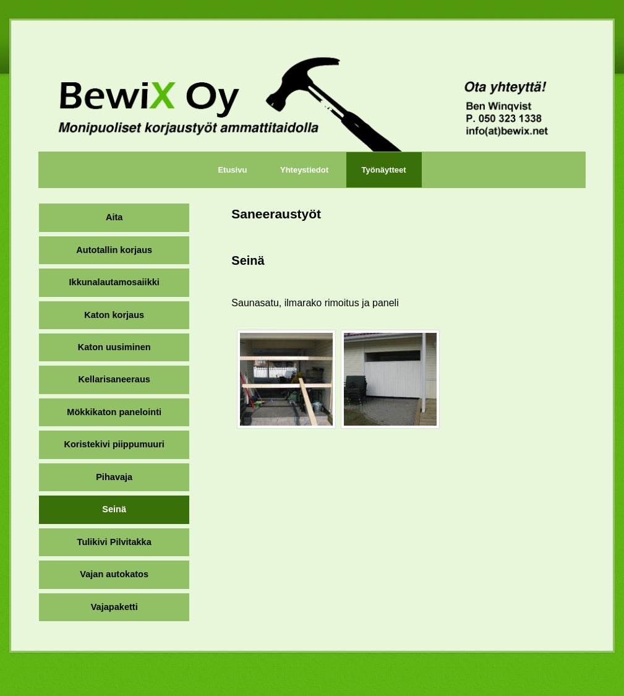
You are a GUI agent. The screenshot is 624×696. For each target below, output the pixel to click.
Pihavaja (114, 477)
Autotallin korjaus (114, 250)
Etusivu (232, 169)
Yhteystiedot (304, 169)
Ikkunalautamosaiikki (114, 282)
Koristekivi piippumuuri (114, 444)
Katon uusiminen (114, 347)
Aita (114, 217)
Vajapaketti (114, 607)
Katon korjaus (114, 315)
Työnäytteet (384, 169)
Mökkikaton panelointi (114, 412)
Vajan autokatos (114, 574)
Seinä (114, 509)
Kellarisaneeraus (114, 379)
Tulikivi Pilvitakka (114, 542)
